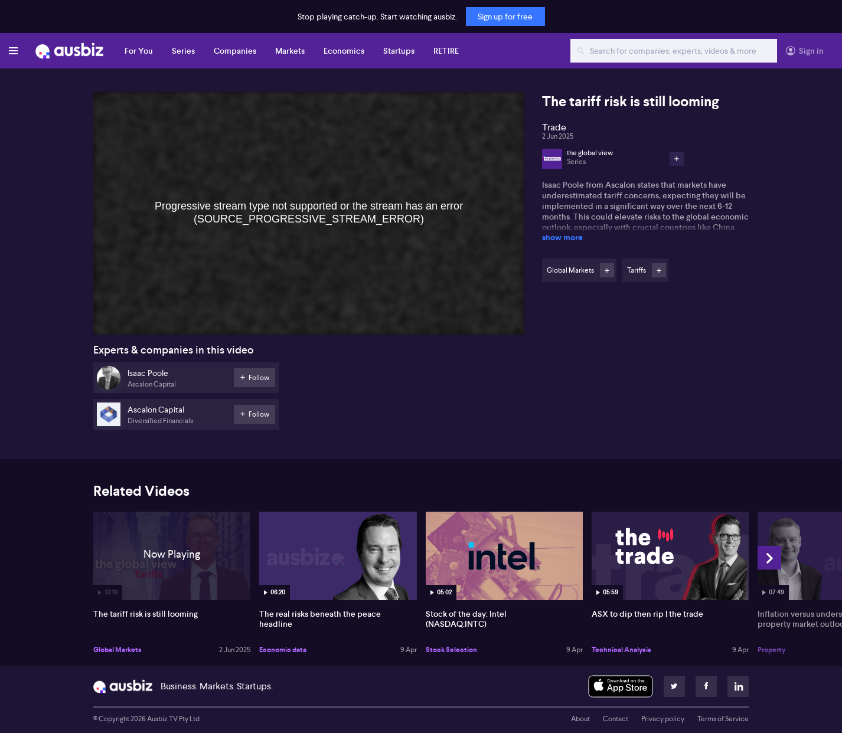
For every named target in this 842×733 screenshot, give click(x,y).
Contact (615, 719)
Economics (344, 50)
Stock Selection (451, 650)
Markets (290, 50)
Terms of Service (723, 719)
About (580, 719)
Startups (399, 50)
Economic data (282, 650)
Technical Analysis (621, 650)
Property (771, 650)
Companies (235, 50)
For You (139, 50)
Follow (607, 270)
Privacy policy (662, 719)
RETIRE (446, 50)
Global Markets (117, 650)
